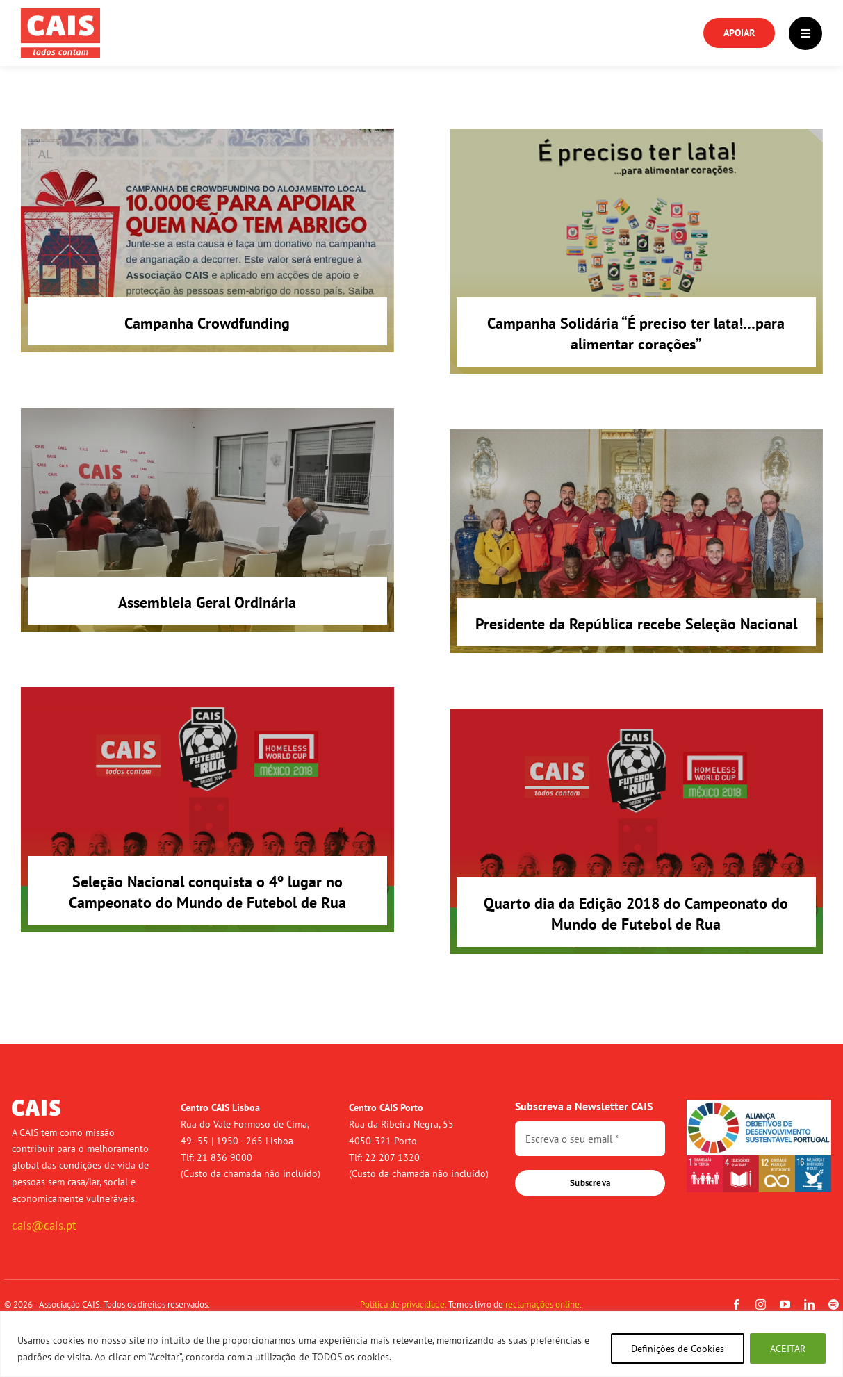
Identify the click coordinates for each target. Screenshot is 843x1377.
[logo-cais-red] (60, 14)
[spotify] (833, 1304)
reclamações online (542, 1304)
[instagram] (760, 1304)
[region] (421, 1344)
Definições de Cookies (677, 1348)
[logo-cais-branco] (36, 1105)
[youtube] (785, 1304)
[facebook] (736, 1304)
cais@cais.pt (44, 1225)
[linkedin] (809, 1304)
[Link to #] (805, 33)
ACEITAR (787, 1348)
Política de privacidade (402, 1304)
